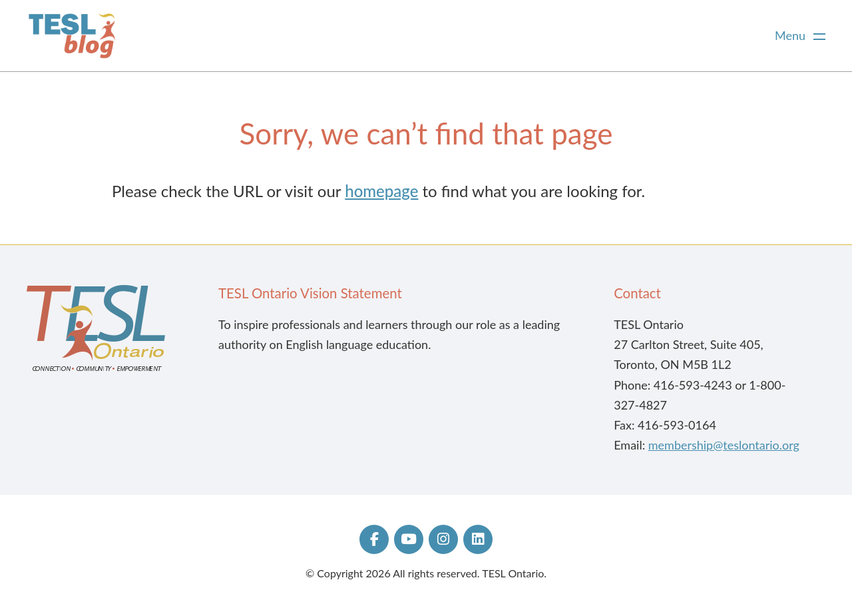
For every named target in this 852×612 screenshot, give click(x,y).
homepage (381, 190)
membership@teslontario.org (723, 445)
